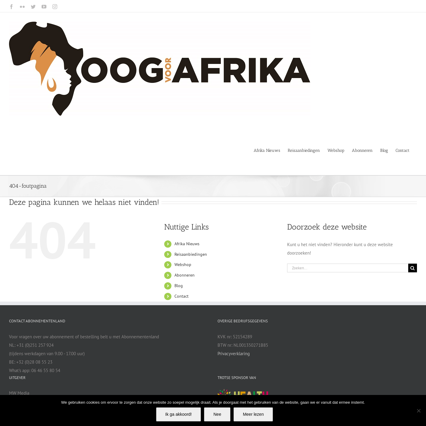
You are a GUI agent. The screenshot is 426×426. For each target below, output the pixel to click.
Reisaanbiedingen (190, 254)
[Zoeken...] (347, 268)
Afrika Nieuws (186, 243)
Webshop (182, 264)
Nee (217, 414)
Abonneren (184, 275)
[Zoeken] (412, 268)
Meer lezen (253, 414)
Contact (181, 296)
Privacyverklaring (234, 353)
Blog (178, 285)
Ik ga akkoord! (178, 414)
